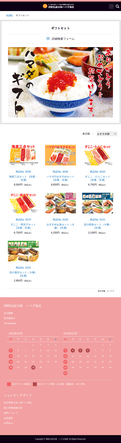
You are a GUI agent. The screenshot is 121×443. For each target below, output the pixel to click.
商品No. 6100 (60, 219)
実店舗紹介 (9, 318)
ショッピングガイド (18, 395)
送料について (11, 412)
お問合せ (8, 423)
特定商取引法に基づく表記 (18, 402)
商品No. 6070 (23, 219)
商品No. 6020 (97, 171)
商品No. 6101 (97, 219)
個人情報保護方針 (13, 407)
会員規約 (8, 418)
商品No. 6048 (60, 171)
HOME (9, 15)
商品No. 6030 (23, 171)
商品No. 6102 (23, 267)
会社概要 (8, 313)
